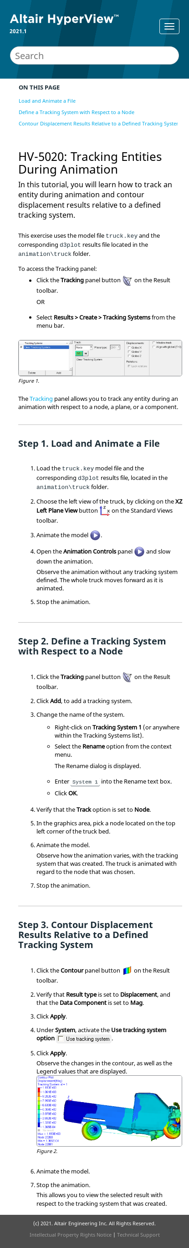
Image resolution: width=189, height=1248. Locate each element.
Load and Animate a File (47, 100)
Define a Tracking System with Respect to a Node (76, 112)
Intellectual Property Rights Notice (71, 1234)
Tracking (41, 398)
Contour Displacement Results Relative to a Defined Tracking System (100, 123)
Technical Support (138, 1234)
